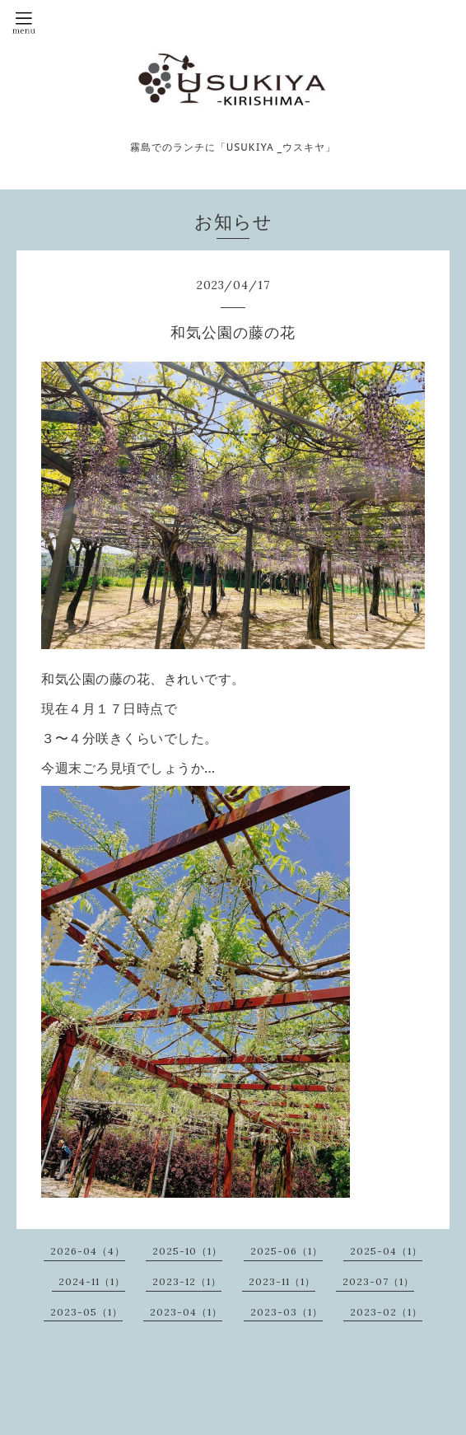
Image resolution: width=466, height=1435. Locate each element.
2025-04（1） (386, 1251)
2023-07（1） (378, 1281)
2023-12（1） (186, 1281)
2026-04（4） (87, 1251)
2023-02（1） (386, 1312)
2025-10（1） (187, 1251)
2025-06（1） (286, 1251)
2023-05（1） (86, 1312)
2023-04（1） (186, 1312)
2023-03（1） (286, 1312)
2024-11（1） (91, 1281)
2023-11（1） (282, 1281)
